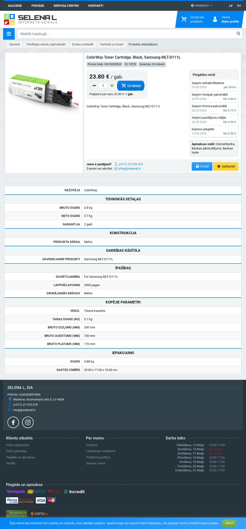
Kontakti (95, 5)
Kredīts (11, 463)
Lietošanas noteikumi (100, 451)
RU (239, 5)
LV (231, 5)
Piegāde (37, 5)
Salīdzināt (225, 166)
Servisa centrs (66, 5)
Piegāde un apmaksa (20, 457)
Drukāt (202, 166)
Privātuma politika (98, 457)
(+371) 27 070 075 (130, 164)
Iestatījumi (200, 5)
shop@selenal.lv (129, 168)
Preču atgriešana (17, 445)
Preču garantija (16, 451)
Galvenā (15, 5)
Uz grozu (130, 85)
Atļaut (229, 523)
